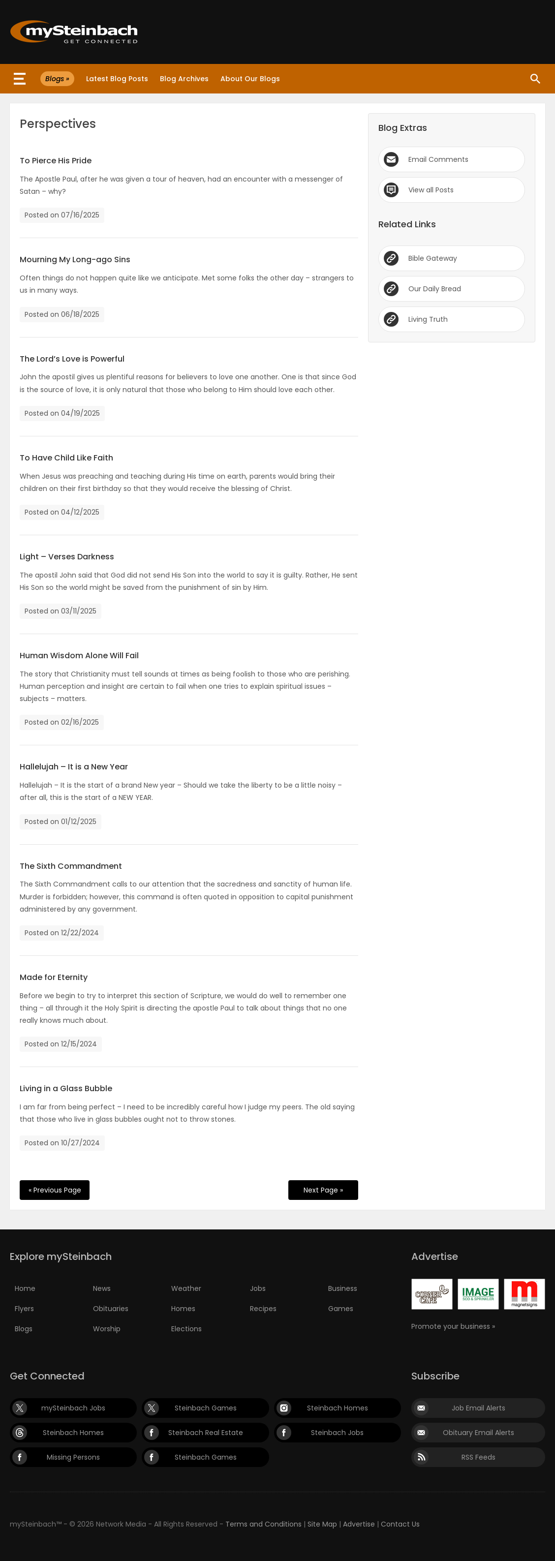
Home (25, 1288)
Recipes (263, 1309)
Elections (186, 1329)
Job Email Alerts (478, 1408)
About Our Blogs (250, 79)
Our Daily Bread (434, 289)
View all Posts (431, 190)
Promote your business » (453, 1326)
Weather (186, 1288)
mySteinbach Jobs (73, 1408)
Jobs (258, 1288)
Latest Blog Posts (117, 79)
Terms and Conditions (263, 1524)
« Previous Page (55, 1190)
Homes (183, 1309)
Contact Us (400, 1524)
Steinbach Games (206, 1408)
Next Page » (323, 1190)
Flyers (24, 1309)
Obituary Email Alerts (478, 1433)
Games (340, 1309)
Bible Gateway (432, 258)
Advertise (359, 1524)
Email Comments (438, 159)
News (102, 1288)
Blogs (23, 1329)
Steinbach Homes (337, 1408)
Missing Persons (73, 1457)
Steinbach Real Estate (205, 1433)
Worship (107, 1329)
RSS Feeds (478, 1457)
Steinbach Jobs (337, 1433)
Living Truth (428, 319)
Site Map (322, 1524)
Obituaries (110, 1309)
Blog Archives (184, 79)
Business (342, 1288)
